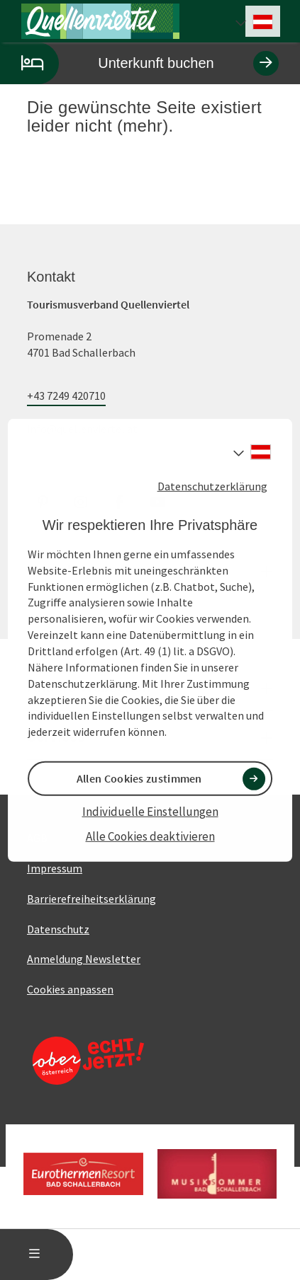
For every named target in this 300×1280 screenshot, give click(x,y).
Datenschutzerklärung (212, 485)
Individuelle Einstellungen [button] (150, 811)
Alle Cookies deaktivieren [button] (150, 835)
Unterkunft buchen (139, 63)
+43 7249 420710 (66, 395)
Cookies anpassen (70, 989)
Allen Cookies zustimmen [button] (139, 778)
